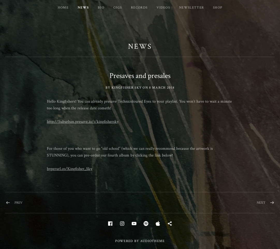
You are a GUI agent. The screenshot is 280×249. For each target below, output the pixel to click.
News (83, 7)
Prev (18, 203)
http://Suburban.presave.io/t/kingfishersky (83, 121)
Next (261, 203)
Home (63, 7)
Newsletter (191, 7)
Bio (101, 7)
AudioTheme (152, 241)
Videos (163, 7)
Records (139, 7)
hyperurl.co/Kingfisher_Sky (69, 169)
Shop (217, 7)
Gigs (117, 7)
